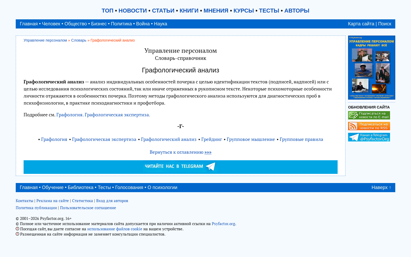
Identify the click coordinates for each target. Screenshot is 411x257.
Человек (51, 23)
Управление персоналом (45, 40)
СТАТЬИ (163, 10)
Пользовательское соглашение (88, 207)
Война (143, 23)
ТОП (107, 10)
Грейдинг (211, 139)
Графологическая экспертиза (104, 139)
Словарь (78, 40)
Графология (54, 139)
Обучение (52, 187)
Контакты (24, 200)
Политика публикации (36, 207)
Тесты (104, 187)
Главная (29, 23)
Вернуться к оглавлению (181, 152)
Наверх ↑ (381, 187)
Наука (160, 23)
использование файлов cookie (114, 228)
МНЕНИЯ (216, 10)
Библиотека (81, 187)
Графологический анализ (169, 139)
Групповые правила (301, 139)
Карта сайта (361, 23)
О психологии (162, 187)
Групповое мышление (251, 139)
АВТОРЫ (296, 10)
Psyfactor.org (223, 223)
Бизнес (99, 23)
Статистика (82, 200)
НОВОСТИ (132, 10)
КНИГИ (189, 10)
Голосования (129, 187)
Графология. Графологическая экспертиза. (103, 114)
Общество (75, 23)
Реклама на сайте (52, 200)
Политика (121, 23)
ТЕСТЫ (269, 10)
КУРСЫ (244, 10)
